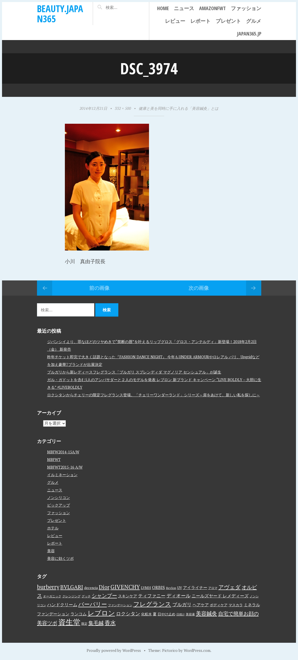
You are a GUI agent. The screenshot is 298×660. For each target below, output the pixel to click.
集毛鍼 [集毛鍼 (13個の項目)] (96, 622)
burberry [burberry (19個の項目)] (48, 587)
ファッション (246, 8)
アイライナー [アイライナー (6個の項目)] (195, 587)
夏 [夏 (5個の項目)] (155, 613)
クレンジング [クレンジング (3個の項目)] (71, 596)
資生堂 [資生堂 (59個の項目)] (69, 622)
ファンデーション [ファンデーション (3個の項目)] (120, 605)
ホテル (53, 527)
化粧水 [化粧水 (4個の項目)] (146, 614)
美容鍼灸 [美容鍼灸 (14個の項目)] (206, 613)
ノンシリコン (58, 497)
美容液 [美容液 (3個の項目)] (190, 614)
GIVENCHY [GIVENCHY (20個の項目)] (125, 587)
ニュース (184, 8)
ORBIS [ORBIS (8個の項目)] (158, 587)
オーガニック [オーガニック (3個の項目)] (52, 596)
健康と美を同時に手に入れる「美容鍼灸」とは (178, 108)
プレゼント (228, 20)
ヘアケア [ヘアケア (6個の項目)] (201, 605)
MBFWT (54, 459)
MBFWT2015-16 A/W (65, 466)
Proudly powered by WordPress (114, 650)
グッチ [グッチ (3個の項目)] (86, 596)
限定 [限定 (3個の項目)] (84, 623)
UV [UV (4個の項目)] (179, 587)
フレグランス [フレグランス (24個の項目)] (152, 604)
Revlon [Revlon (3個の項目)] (171, 588)
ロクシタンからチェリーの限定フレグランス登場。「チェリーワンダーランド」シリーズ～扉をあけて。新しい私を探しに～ (153, 394)
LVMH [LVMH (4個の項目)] (146, 587)
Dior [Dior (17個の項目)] (104, 587)
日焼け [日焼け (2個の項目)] (180, 614)
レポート (200, 20)
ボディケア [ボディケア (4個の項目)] (219, 605)
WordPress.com (197, 650)
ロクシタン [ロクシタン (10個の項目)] (128, 614)
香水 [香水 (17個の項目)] (110, 622)
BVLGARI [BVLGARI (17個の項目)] (71, 587)
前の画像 (99, 287)
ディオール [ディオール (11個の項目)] (178, 595)
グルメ (253, 20)
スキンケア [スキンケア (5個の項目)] (127, 595)
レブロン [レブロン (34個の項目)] (101, 613)
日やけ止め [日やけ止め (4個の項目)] (166, 614)
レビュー (175, 20)
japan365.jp (249, 33)
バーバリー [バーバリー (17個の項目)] (92, 604)
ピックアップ (58, 504)
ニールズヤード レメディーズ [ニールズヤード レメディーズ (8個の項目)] (220, 596)
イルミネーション (62, 474)
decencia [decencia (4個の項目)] (91, 587)
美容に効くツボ (60, 558)
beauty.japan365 (60, 13)
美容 (51, 550)
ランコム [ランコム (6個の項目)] (78, 614)
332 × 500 (123, 108)
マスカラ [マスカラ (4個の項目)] (236, 605)
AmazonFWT (212, 8)
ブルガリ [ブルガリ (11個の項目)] (182, 604)
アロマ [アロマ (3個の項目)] (212, 588)
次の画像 (199, 287)
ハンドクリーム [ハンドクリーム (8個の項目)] (62, 605)
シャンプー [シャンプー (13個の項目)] (104, 595)
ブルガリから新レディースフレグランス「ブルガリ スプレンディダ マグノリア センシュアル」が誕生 (134, 371)
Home (163, 8)
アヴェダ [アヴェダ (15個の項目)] (229, 587)
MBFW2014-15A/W (63, 451)
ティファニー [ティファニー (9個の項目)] (151, 596)
